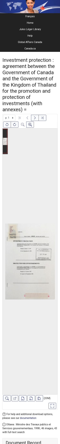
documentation (28, 418)
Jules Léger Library (30, 29)
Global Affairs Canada (30, 42)
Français (30, 16)
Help (30, 35)
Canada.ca (30, 48)
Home (30, 22)
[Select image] (9, 118)
